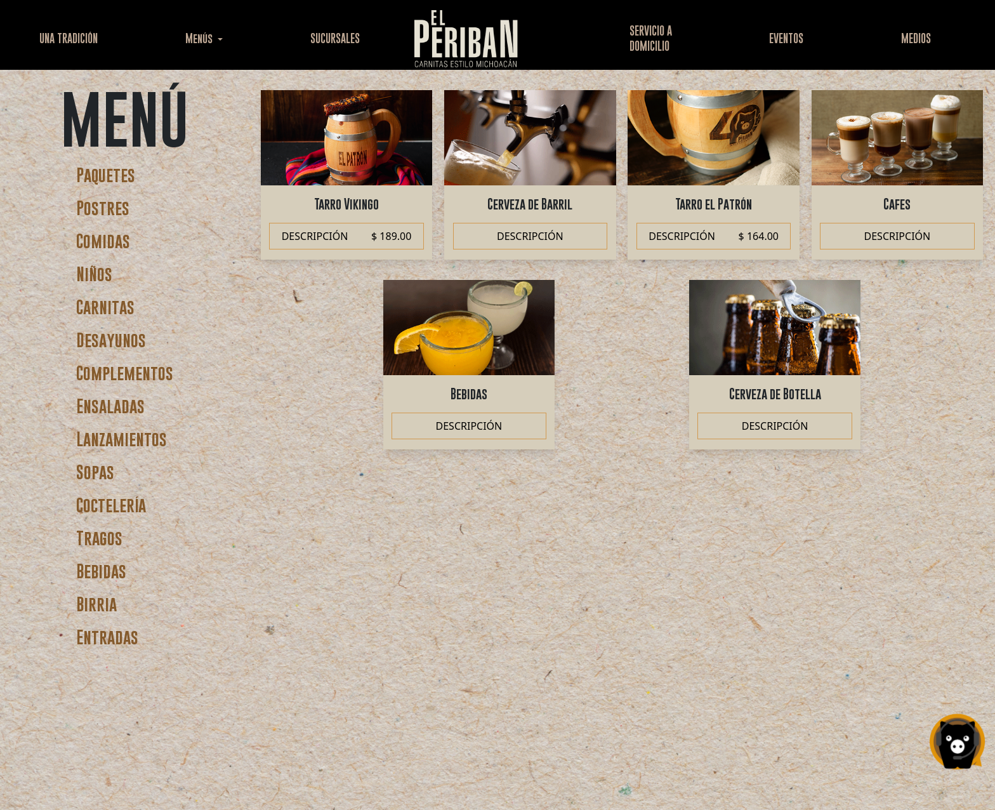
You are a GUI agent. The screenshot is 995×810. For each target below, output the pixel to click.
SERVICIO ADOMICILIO (650, 38)
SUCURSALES (335, 38)
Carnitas (105, 307)
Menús (200, 38)
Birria (96, 604)
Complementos (124, 373)
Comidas (103, 241)
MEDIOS (916, 38)
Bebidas (101, 571)
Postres (102, 208)
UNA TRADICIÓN (68, 38)
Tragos (99, 538)
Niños (94, 274)
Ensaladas (110, 406)
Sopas (95, 472)
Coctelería (111, 505)
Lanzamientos (121, 439)
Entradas (107, 637)
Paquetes (105, 175)
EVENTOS (786, 38)
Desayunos (111, 340)
